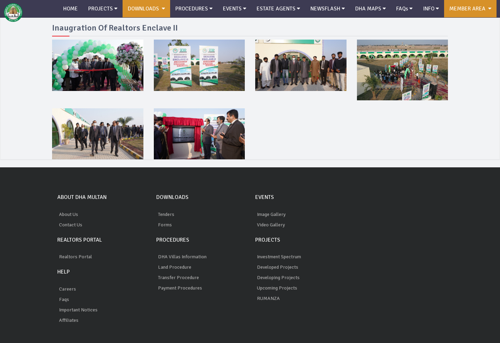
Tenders (166, 214)
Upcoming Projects (277, 288)
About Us (68, 214)
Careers (67, 289)
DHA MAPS (373, 8)
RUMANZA (268, 298)
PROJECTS (103, 8)
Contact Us (70, 225)
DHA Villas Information (182, 257)
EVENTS (236, 8)
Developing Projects (278, 278)
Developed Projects (277, 267)
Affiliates (68, 320)
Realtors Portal (75, 257)
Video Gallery (271, 225)
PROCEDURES (196, 8)
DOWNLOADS (147, 8)
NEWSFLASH (329, 8)
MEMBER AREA (473, 8)
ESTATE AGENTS (280, 8)
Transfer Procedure (178, 278)
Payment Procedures (180, 288)
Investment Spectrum (279, 257)
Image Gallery (271, 214)
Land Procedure (174, 267)
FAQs (407, 8)
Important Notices (78, 310)
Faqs (64, 299)
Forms (165, 225)
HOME (70, 8)
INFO (433, 8)
